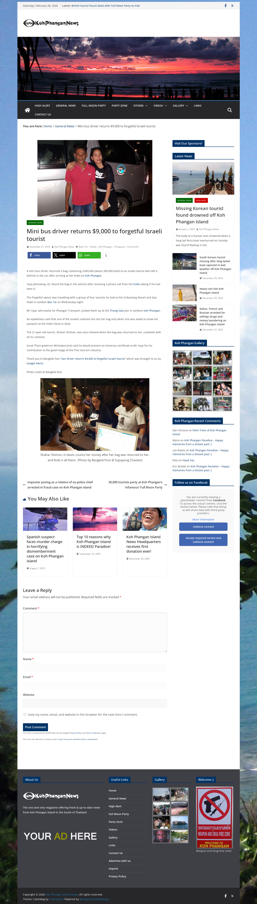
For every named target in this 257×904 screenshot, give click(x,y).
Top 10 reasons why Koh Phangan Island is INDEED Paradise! (94, 541)
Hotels (93, 246)
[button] (146, 105)
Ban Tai (52, 302)
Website (28, 695)
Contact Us (43, 114)
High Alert (42, 105)
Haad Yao (188, 460)
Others (138, 105)
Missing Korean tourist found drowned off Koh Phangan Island (200, 215)
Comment (31, 608)
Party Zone (119, 105)
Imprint (113, 868)
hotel (136, 284)
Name (28, 659)
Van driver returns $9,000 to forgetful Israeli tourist (93, 358)
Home (112, 790)
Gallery (178, 105)
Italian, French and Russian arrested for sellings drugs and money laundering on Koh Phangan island (213, 316)
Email (28, 677)
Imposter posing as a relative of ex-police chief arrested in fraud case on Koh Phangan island (58, 485)
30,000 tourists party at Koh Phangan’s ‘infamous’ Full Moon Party (137, 485)
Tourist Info (133, 246)
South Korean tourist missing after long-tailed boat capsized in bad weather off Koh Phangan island (215, 265)
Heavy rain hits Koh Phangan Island (212, 290)
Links (197, 105)
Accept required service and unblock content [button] (203, 540)
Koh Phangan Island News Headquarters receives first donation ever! (143, 544)
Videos (158, 105)
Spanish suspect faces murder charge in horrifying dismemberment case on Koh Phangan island (45, 548)
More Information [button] (203, 519)
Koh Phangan (105, 246)
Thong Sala (117, 310)
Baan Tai (83, 246)
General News (66, 105)
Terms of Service (93, 733)
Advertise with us (120, 861)
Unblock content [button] (203, 526)
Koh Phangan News (64, 246)
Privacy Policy (75, 733)
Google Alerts (35, 363)
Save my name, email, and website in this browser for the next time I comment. (83, 715)
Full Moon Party (94, 105)
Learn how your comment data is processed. (78, 739)
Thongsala (119, 246)
